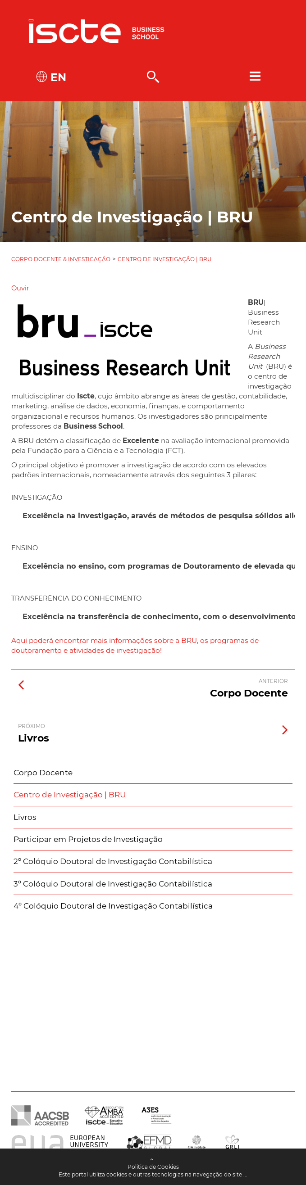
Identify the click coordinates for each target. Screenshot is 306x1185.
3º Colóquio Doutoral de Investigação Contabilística (113, 883)
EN (56, 77)
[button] (20, 288)
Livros (25, 817)
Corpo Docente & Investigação (60, 259)
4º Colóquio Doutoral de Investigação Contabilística (113, 905)
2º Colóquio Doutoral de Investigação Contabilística (113, 861)
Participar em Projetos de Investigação (88, 839)
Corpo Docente (43, 772)
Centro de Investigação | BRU (164, 259)
